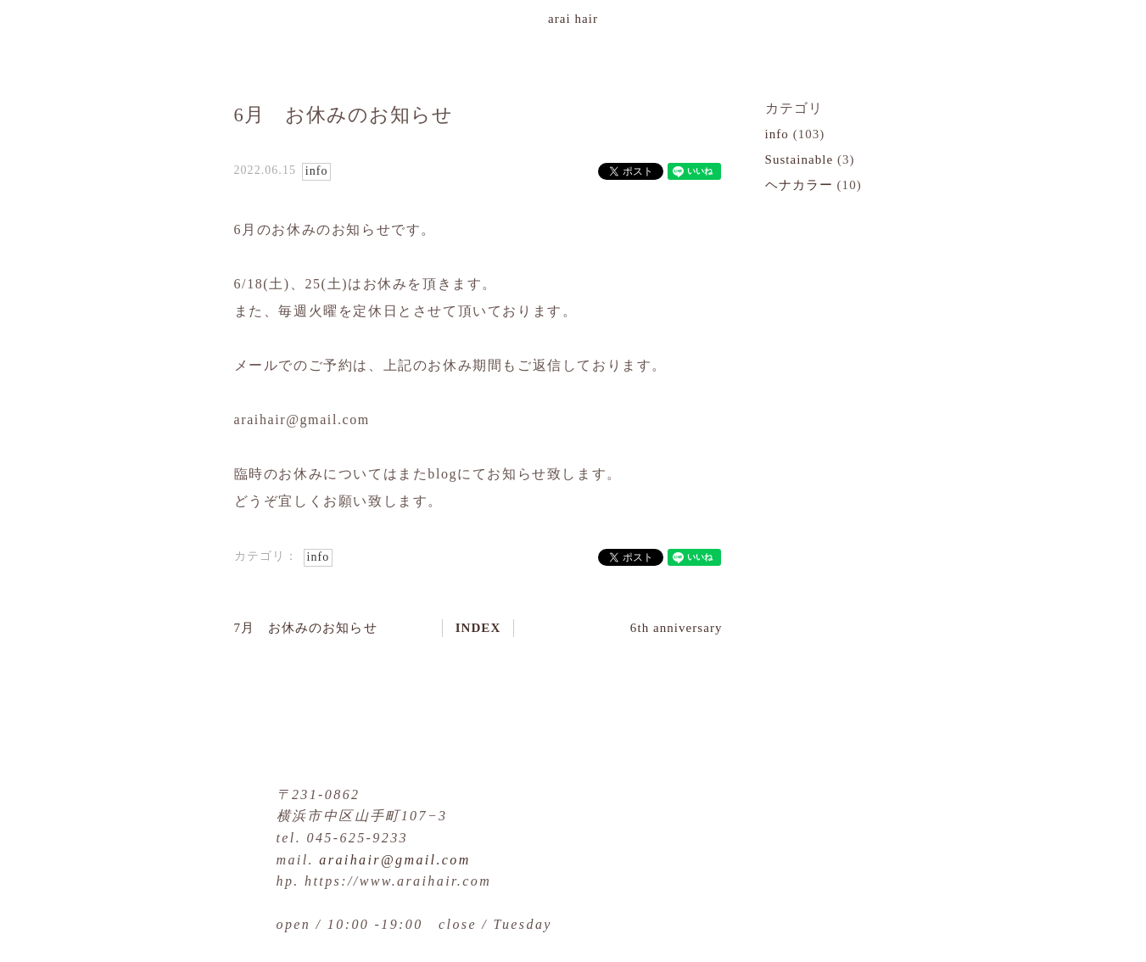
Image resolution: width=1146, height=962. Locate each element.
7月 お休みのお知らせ (305, 628)
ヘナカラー (799, 185)
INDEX (478, 628)
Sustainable (799, 159)
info (316, 171)
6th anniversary (676, 628)
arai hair (573, 18)
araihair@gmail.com (394, 860)
